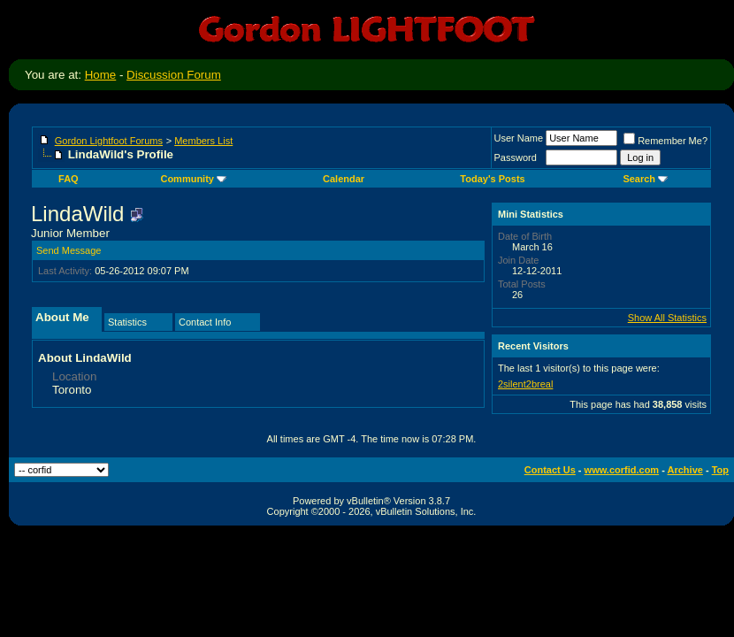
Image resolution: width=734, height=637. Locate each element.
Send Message (68, 250)
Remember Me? (665, 140)
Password (515, 157)
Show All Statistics (667, 317)
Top (720, 469)
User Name (519, 138)
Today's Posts (492, 178)
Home (101, 74)
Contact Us (550, 469)
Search (645, 178)
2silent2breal (525, 384)
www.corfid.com (622, 469)
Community (193, 178)
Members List (203, 140)
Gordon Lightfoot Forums (109, 140)
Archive (685, 469)
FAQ (68, 178)
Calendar (343, 178)
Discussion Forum (173, 74)
